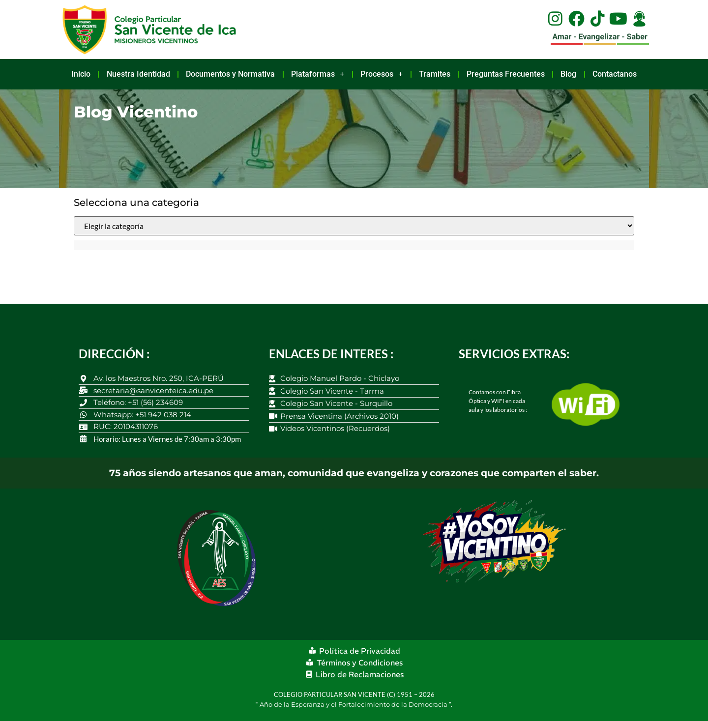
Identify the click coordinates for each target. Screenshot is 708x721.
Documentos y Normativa (230, 74)
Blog (568, 74)
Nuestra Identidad (138, 74)
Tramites (434, 74)
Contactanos (614, 74)
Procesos (381, 74)
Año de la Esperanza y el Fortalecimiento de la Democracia (354, 704)
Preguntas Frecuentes (506, 74)
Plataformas (317, 74)
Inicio (80, 74)
